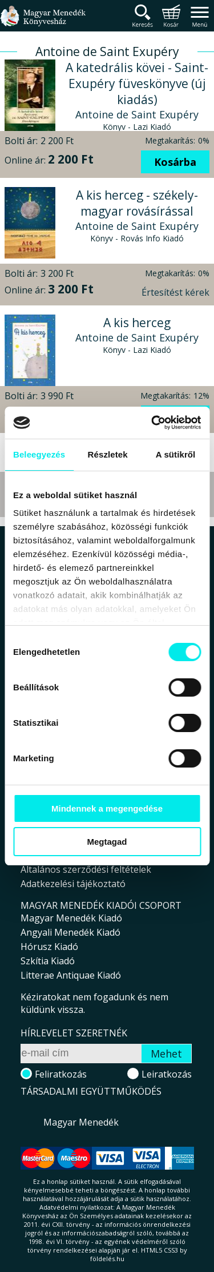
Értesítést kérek (175, 292)
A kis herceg (137, 323)
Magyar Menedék (81, 1122)
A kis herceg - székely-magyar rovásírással (137, 203)
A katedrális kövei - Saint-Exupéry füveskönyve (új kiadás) (137, 83)
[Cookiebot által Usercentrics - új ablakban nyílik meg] (152, 422)
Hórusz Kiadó (49, 946)
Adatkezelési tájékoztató (73, 883)
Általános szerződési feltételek (86, 869)
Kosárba (175, 162)
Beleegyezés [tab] (39, 454)
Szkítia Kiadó (48, 961)
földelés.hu (107, 1258)
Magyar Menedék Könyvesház (43, 22)
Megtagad (107, 841)
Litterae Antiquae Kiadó (71, 975)
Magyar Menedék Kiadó (71, 918)
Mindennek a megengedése (107, 808)
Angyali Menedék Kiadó (70, 932)
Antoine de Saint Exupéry (137, 114)
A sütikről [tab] (176, 454)
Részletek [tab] (108, 454)
